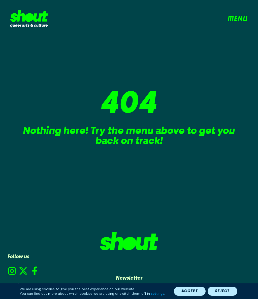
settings (157, 293)
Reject (222, 291)
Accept (189, 291)
